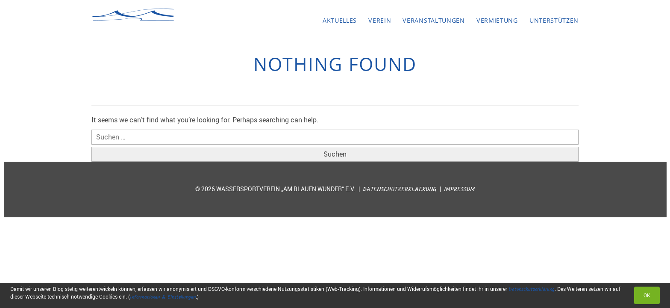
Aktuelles (340, 20)
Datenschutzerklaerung (400, 189)
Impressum (459, 189)
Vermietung (497, 20)
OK (647, 295)
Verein (379, 20)
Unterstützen (554, 20)
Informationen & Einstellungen (163, 297)
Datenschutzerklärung (531, 289)
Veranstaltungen (433, 20)
